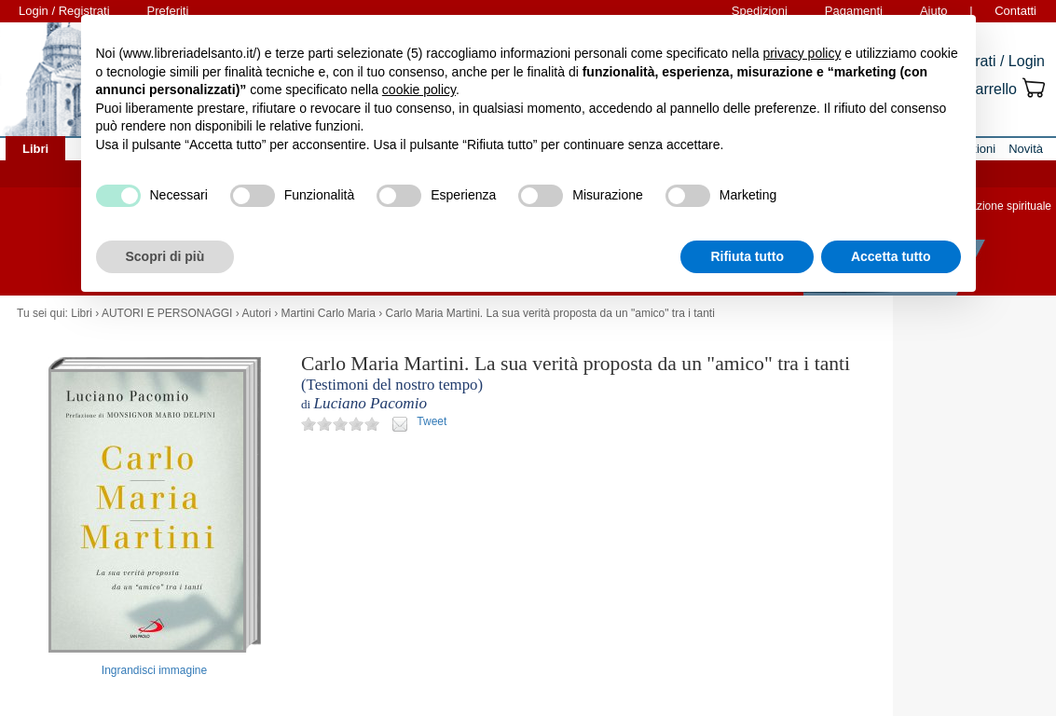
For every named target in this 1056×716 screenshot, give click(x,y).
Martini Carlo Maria (328, 313)
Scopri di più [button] (165, 256)
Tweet (431, 421)
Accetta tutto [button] (891, 256)
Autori (255, 313)
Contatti (1015, 11)
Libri (81, 313)
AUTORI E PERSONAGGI (167, 313)
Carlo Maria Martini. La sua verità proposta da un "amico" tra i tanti (550, 313)
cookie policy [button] (419, 89)
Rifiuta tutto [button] (747, 256)
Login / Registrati (64, 11)
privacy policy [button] (801, 53)
